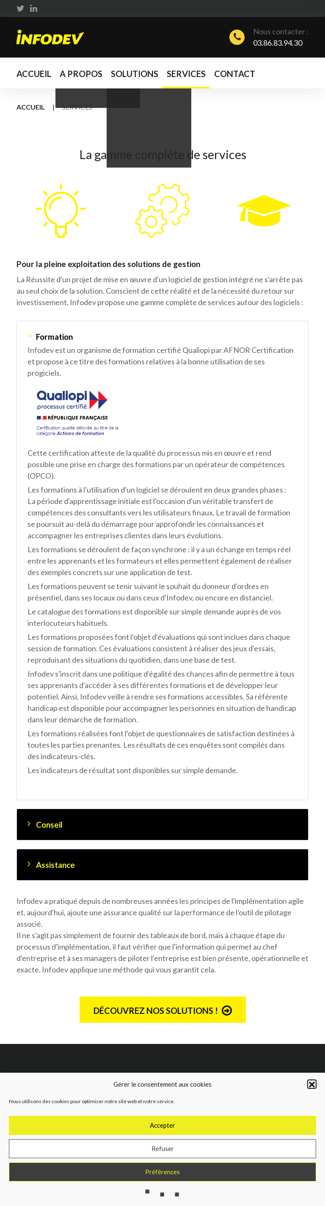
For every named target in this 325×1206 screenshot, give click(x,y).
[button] (312, 1104)
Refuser (162, 1168)
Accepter (162, 1145)
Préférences (162, 1191)
